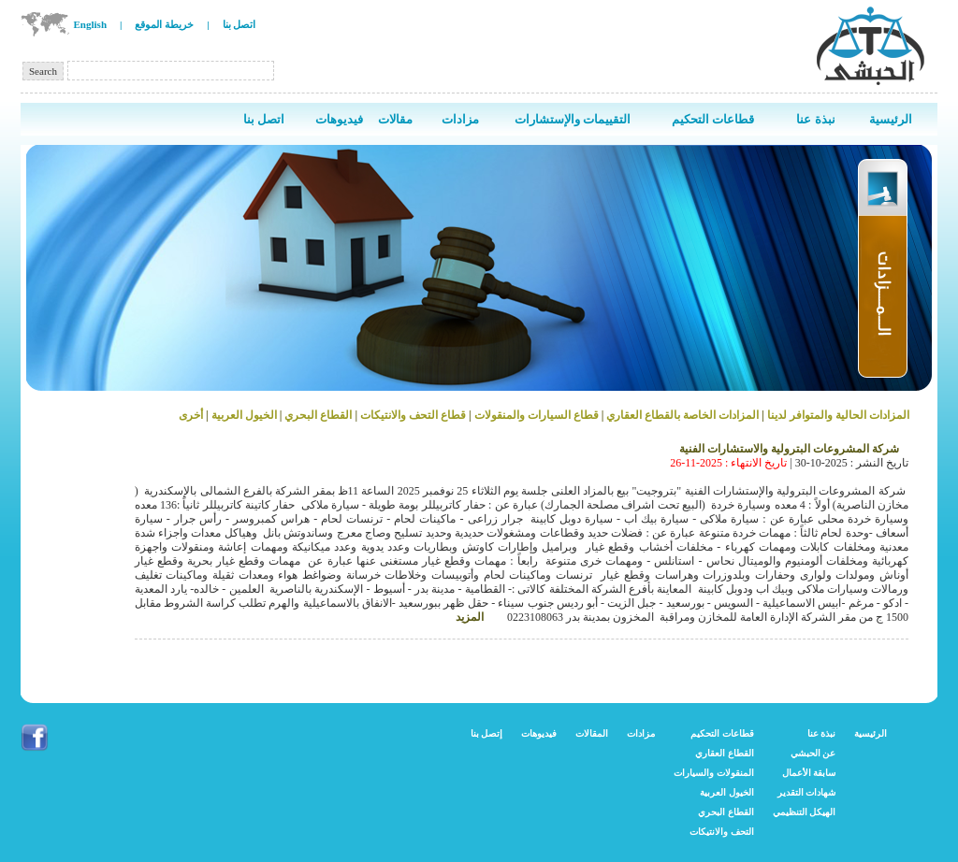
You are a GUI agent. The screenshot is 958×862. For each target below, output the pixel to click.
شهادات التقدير (806, 792)
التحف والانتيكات (721, 831)
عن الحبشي (813, 753)
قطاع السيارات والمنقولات (536, 415)
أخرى (191, 415)
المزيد (470, 617)
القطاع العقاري (724, 753)
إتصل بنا (487, 733)
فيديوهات (539, 733)
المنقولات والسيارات (714, 773)
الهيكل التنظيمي (804, 812)
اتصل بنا (239, 24)
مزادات (641, 733)
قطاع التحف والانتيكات (413, 415)
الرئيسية (870, 733)
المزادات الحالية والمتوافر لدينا (836, 415)
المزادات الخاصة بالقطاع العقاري (682, 415)
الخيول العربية (244, 415)
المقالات (591, 733)
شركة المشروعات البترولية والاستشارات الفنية (789, 448)
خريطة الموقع (164, 24)
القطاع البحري (317, 415)
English (90, 24)
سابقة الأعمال (809, 773)
